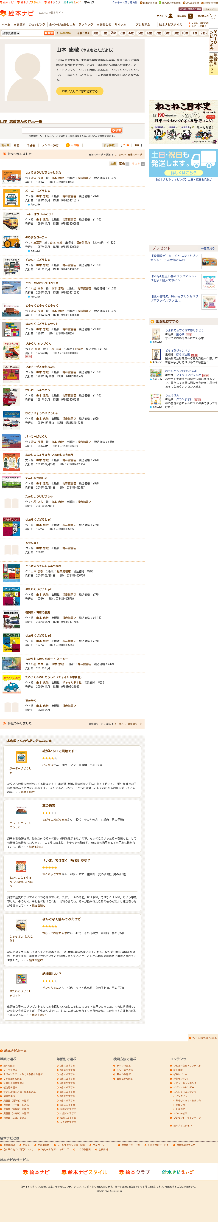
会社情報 (103, 1149)
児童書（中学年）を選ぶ (16, 1105)
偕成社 (79, 349)
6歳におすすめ (67, 1092)
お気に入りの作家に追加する (80, 91)
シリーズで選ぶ (125, 1070)
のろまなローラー (36, 237)
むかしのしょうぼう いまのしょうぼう (49, 454)
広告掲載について (186, 1145)
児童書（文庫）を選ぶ (14, 1118)
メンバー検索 (180, 1113)
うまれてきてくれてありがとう (184, 330)
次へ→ (122, 154)
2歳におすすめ (67, 1074)
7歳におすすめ (67, 1096)
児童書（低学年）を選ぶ (16, 1100)
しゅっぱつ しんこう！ (39, 214)
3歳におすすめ (67, 1079)
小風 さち (37, 288)
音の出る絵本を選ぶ (13, 1083)
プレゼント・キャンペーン (187, 1118)
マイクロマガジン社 (188, 374)
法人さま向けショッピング (55, 1149)
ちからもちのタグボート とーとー (46, 658)
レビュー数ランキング (184, 1083)
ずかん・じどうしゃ (37, 259)
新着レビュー (180, 1074)
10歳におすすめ (68, 1109)
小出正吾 (36, 242)
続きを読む (28, 792)
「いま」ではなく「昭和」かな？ (66, 860)
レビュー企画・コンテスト (187, 1065)
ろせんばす (32, 542)
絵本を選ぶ (9, 1065)
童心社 (180, 334)
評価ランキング (181, 1079)
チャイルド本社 (72, 682)
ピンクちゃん (50, 987)
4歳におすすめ (67, 1083)
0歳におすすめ (67, 1065)
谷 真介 (35, 349)
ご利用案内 (43, 1145)
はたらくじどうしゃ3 (38, 635)
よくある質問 (84, 1149)
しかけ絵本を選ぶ (12, 1079)
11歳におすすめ (68, 1113)
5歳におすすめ (67, 1087)
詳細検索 (65, 32)
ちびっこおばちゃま (54, 819)
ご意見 (26, 1145)
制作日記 (180, 1109)
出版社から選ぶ (125, 1079)
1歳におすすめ (67, 1070)
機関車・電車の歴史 (37, 612)
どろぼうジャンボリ (177, 350)
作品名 (31, 145)
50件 (136, 145)
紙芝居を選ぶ (10, 1087)
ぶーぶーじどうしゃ (37, 191)
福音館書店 (84, 177)
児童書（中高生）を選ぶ (16, 1113)
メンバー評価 (50, 145)
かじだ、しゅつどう (37, 390)
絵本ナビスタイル (182, 1125)
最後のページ (135, 154)
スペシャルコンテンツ (184, 1092)
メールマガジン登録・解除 (71, 1145)
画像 (122, 163)
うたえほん (172, 395)
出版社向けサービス (158, 1145)
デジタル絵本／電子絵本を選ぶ (19, 1092)
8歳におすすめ (67, 1100)
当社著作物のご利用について (18, 1149)
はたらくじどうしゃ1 (38, 519)
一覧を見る (208, 248)
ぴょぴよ (47, 765)
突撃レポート (183, 1105)
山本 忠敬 (57, 177)
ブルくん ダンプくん (38, 343)
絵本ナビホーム (15, 1050)
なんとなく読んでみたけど (61, 919)
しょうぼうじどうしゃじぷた (43, 172)
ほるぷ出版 (183, 354)
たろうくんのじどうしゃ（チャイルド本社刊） (54, 677)
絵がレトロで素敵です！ (60, 751)
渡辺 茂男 (37, 177)
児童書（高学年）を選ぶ (16, 1109)
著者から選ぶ (124, 1074)
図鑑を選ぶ (9, 1096)
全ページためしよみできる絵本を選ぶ (22, 1074)
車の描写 (48, 805)
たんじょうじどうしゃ (39, 496)
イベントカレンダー (183, 1087)
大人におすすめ (68, 1122)
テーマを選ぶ (10, 1070)
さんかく (30, 700)
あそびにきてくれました (188, 1100)
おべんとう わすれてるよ (181, 371)
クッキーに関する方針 (124, 2)
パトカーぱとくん (36, 436)
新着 (17, 145)
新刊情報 (178, 1070)
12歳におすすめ (68, 1118)
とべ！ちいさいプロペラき (41, 283)
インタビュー (183, 1096)
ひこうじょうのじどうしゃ (41, 413)
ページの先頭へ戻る (204, 1037)
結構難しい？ (51, 974)
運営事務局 (9, 1145)
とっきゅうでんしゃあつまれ (43, 566)
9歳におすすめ (67, 1105)
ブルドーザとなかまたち (40, 366)
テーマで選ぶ (124, 1065)
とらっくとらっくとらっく (41, 305)
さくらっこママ (51, 874)
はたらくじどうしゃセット (41, 323)
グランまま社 (184, 399)
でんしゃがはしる (36, 478)
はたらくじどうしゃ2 (38, 589)
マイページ (98, 1145)
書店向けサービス (131, 1145)
